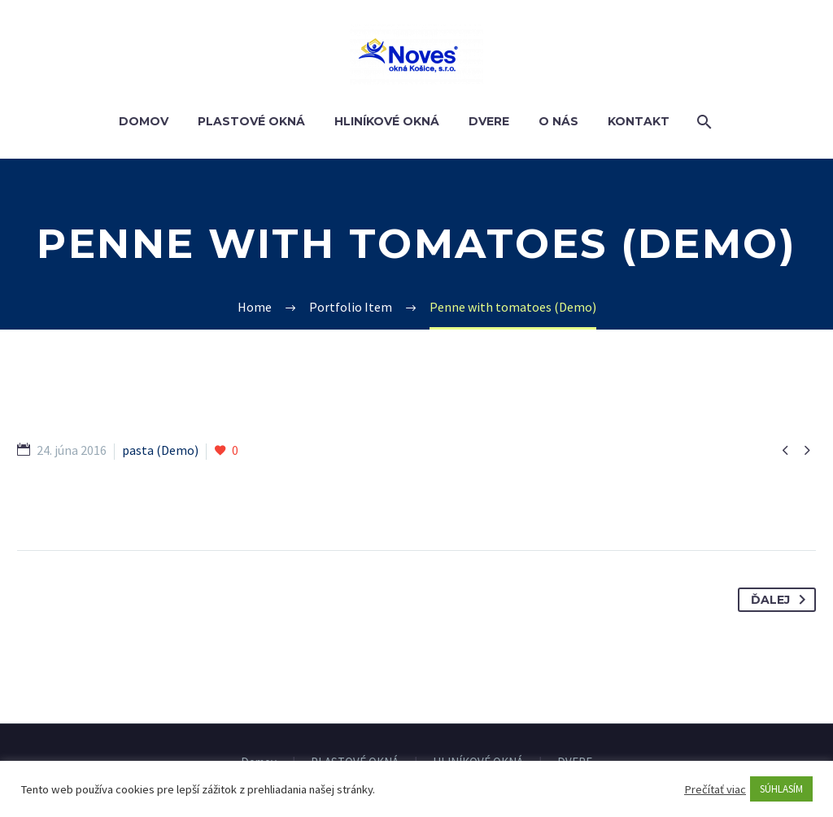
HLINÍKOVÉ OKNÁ (386, 121)
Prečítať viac (715, 789)
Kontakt (638, 121)
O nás (558, 121)
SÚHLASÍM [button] (781, 789)
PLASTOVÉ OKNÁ (251, 121)
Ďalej (781, 599)
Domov (143, 121)
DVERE (489, 121)
